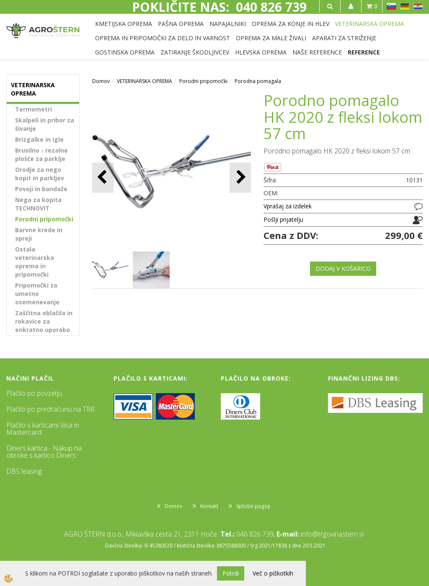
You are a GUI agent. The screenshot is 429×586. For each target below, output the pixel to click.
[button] (240, 177)
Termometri (33, 109)
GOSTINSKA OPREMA (125, 52)
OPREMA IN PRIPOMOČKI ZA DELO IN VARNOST (162, 38)
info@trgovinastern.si (332, 534)
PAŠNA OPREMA (181, 24)
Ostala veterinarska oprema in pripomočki (34, 261)
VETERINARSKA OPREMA (369, 24)
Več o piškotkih (273, 573)
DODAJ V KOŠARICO (343, 268)
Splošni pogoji (253, 506)
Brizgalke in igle (39, 139)
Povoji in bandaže (41, 189)
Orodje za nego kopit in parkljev (39, 174)
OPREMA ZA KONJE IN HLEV (290, 24)
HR (418, 6)
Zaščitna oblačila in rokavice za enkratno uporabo (43, 321)
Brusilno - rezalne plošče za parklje (41, 154)
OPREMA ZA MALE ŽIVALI (271, 38)
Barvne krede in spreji (38, 234)
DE (404, 6)
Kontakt (209, 506)
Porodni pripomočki (44, 219)
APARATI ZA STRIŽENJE (344, 38)
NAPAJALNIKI (227, 24)
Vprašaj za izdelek (288, 206)
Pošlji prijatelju (283, 219)
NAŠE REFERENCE (317, 52)
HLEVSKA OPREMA (261, 52)
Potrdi (230, 573)
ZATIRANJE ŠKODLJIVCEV (194, 52)
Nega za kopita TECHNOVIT (38, 204)
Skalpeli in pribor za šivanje (44, 124)
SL (391, 6)
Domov (101, 81)
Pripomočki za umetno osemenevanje (37, 293)
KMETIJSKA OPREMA (123, 24)
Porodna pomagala (258, 81)
